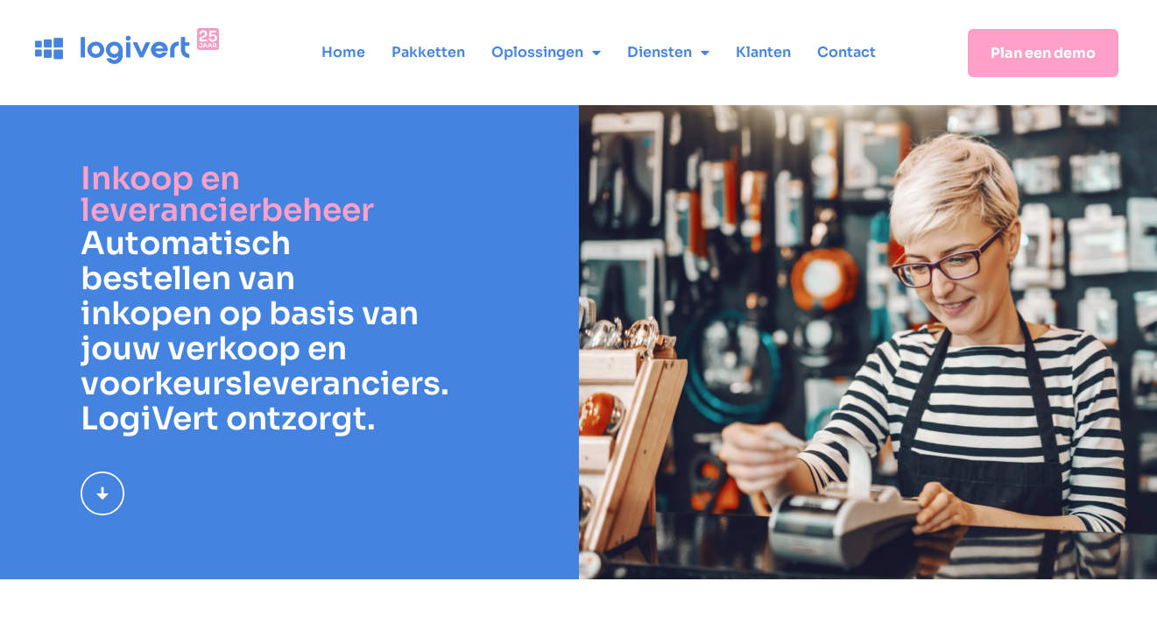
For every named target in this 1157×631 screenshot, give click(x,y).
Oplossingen (546, 52)
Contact (846, 52)
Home (343, 52)
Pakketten (428, 52)
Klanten (763, 52)
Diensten (668, 52)
